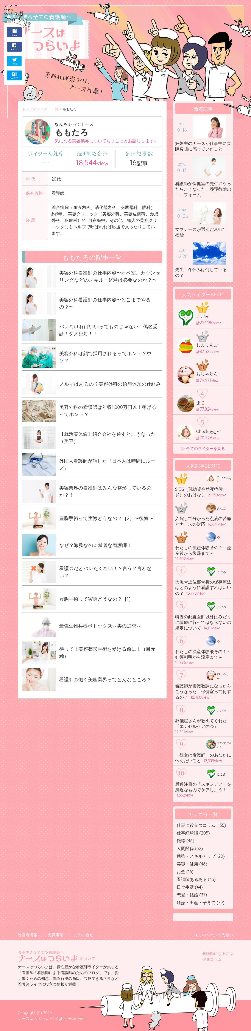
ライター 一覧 (47, 109)
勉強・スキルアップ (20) (201, 856)
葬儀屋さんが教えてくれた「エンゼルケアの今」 (201, 723)
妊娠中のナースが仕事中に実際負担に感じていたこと (203, 146)
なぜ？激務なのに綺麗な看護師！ (95, 545)
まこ (200, 402)
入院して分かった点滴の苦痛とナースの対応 (203, 521)
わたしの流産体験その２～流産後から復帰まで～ (203, 550)
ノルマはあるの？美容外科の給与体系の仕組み (110, 384)
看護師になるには (217, 953)
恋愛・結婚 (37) (192, 895)
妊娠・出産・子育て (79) (200, 902)
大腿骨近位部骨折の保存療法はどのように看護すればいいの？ (203, 587)
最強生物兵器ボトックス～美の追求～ (100, 626)
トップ (27, 109)
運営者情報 (27, 934)
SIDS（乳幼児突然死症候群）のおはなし (199, 491)
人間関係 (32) (190, 848)
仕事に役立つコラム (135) (201, 825)
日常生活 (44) (190, 887)
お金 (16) (185, 871)
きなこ (221, 508)
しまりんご (207, 345)
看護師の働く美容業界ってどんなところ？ (105, 680)
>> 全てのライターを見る (203, 448)
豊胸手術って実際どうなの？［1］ (96, 599)
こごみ (202, 316)
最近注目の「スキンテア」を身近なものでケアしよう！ (203, 786)
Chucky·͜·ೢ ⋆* (208, 431)
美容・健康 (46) (192, 864)
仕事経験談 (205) (193, 833)
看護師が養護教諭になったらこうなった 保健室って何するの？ (203, 691)
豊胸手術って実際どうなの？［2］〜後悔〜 (106, 518)
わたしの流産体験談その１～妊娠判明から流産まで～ (203, 654)
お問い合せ (83, 934)
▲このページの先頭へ (214, 934)
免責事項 (55, 934)
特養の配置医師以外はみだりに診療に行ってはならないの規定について (203, 622)
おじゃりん (207, 373)
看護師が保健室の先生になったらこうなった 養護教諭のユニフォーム (203, 189)
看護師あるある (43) (196, 879)
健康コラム (212, 959)
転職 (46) (185, 840)
